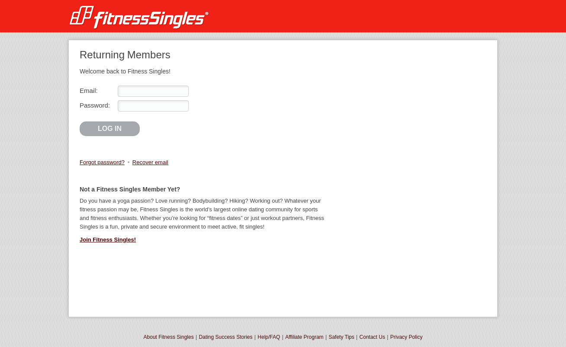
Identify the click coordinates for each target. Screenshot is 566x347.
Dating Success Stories (225, 337)
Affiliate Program (304, 337)
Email (88, 90)
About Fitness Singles (169, 337)
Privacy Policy (406, 337)
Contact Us (372, 337)
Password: (95, 105)
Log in (110, 128)
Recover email (150, 162)
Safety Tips (341, 337)
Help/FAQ (268, 337)
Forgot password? (102, 162)
